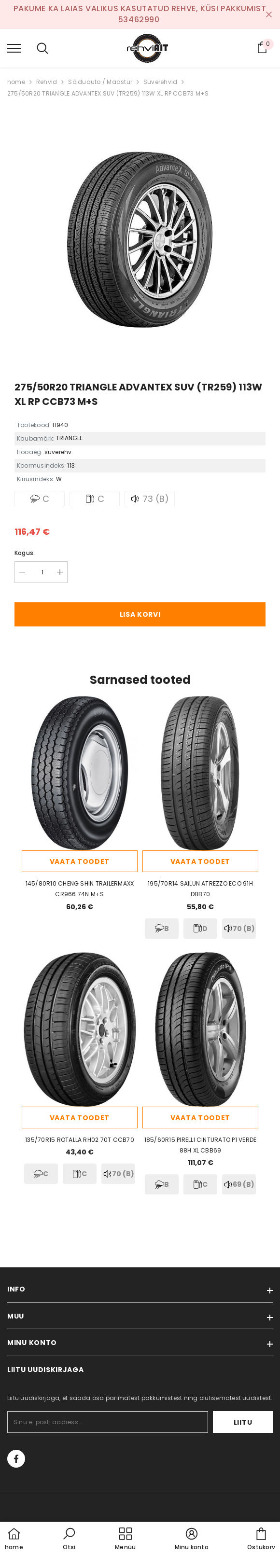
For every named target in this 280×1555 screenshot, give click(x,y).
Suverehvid (160, 82)
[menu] (14, 48)
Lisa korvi (140, 614)
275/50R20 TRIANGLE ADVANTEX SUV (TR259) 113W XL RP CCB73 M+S (108, 93)
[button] (69, 1540)
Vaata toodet (80, 861)
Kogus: (24, 553)
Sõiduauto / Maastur (100, 82)
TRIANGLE (69, 438)
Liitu (243, 1422)
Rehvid (46, 82)
